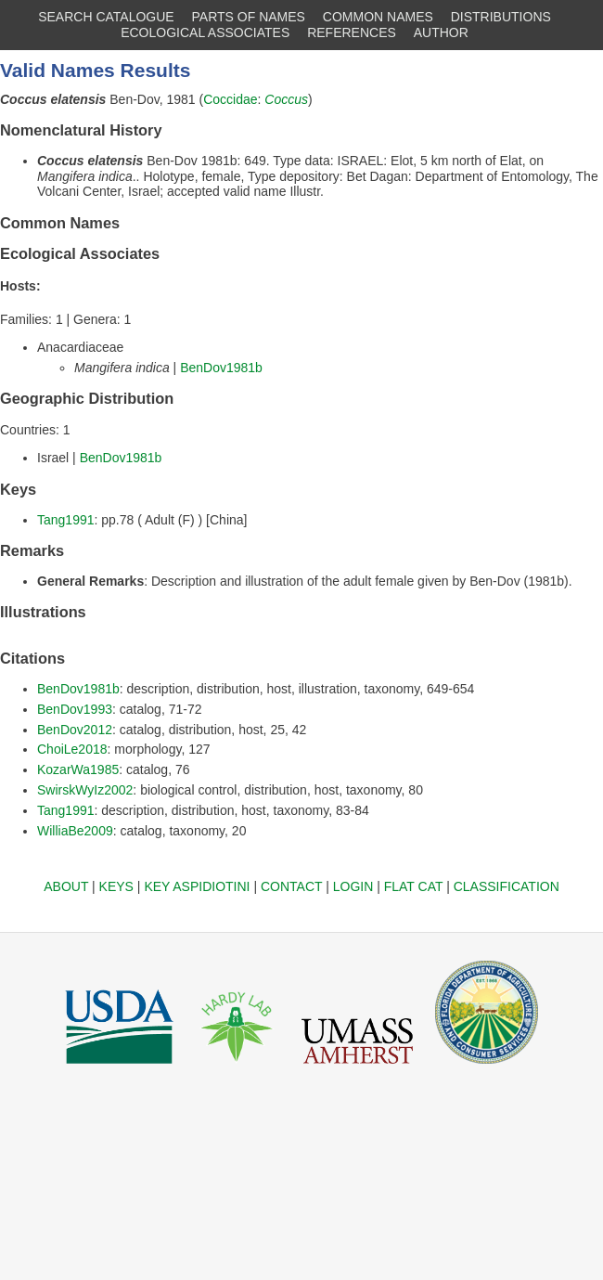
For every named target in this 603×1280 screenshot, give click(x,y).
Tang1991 (66, 519)
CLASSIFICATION (506, 886)
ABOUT (66, 886)
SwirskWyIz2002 (85, 789)
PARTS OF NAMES (248, 16)
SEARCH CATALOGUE (106, 16)
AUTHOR (441, 32)
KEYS (116, 886)
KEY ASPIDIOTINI (197, 886)
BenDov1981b (221, 367)
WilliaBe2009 (75, 830)
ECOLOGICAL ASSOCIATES (205, 32)
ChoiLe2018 (72, 749)
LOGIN (353, 886)
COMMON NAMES (378, 16)
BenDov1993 (74, 709)
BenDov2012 (74, 729)
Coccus (286, 99)
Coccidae (230, 99)
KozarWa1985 (78, 769)
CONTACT (291, 886)
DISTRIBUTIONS (501, 16)
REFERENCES (351, 32)
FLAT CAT (413, 886)
